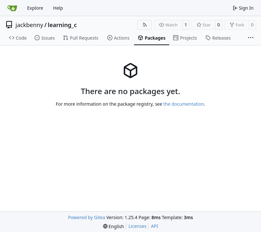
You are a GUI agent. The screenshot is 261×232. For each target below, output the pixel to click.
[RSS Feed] (144, 25)
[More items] (250, 38)
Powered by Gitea (86, 217)
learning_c (62, 25)
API (154, 226)
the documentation (183, 104)
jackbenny (29, 25)
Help (58, 8)
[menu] (113, 226)
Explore (35, 8)
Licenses (138, 226)
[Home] (12, 8)
